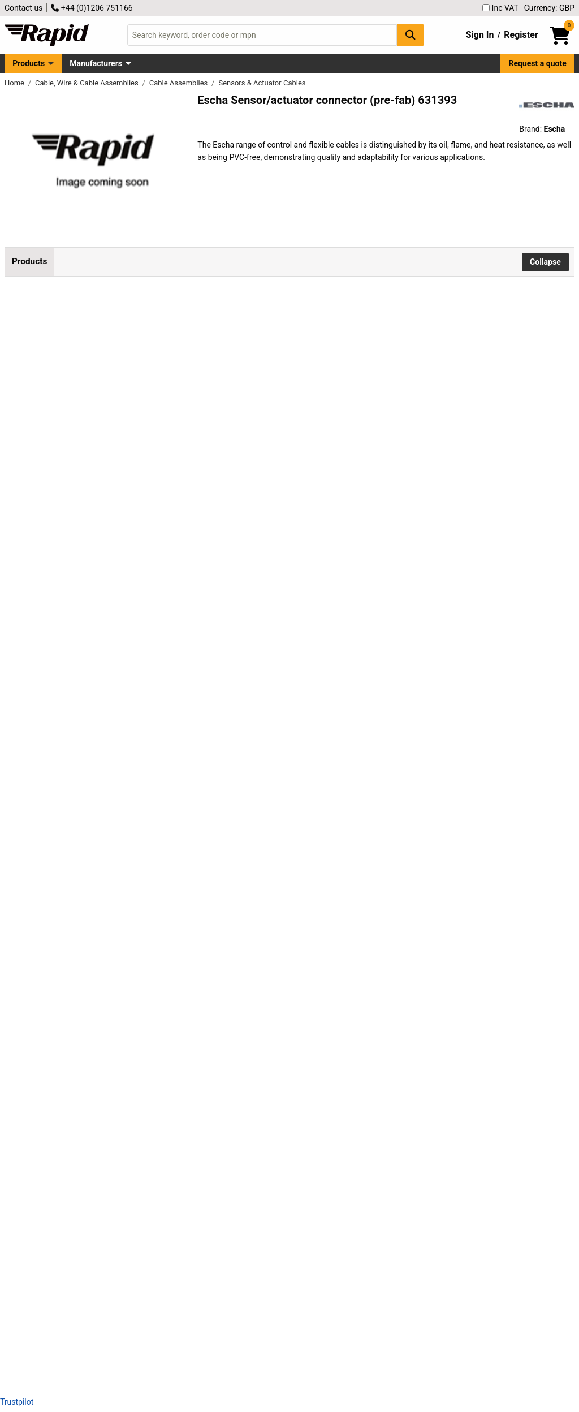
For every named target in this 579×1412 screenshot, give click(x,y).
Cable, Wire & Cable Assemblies (87, 83)
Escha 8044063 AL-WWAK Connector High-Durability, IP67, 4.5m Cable (141, 651)
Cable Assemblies (179, 83)
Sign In (480, 34)
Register (521, 34)
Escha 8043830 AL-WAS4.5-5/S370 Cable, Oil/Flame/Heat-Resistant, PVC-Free (149, 549)
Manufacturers (96, 63)
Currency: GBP (549, 8)
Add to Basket (304, 352)
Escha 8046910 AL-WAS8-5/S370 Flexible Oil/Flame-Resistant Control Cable (141, 1070)
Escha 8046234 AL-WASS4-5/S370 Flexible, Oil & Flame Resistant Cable (144, 753)
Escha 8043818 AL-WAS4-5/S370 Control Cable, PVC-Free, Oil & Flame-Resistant (143, 346)
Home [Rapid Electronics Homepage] (15, 83)
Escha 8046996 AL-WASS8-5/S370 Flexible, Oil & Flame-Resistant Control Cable (145, 1172)
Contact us (23, 7)
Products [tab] (29, 261)
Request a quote (538, 63)
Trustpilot (16, 1401)
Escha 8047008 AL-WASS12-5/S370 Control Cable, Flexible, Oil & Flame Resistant (148, 1274)
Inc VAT (500, 8)
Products (28, 63)
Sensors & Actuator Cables (261, 83)
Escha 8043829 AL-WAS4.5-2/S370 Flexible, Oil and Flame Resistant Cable (148, 447)
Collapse (545, 261)
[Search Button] (410, 34)
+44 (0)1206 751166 (91, 7)
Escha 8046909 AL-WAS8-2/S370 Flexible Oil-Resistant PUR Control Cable (145, 969)
